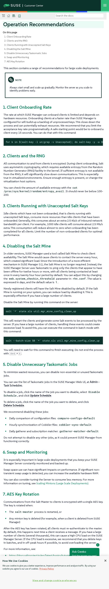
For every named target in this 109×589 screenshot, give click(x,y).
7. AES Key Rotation (14, 61)
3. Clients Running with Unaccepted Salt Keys (27, 44)
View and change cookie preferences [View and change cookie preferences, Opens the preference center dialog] (54, 580)
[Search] (79, 16)
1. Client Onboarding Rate (17, 36)
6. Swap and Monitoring (16, 57)
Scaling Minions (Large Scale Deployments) (62, 483)
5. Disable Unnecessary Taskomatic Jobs (25, 53)
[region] (54, 572)
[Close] (105, 560)
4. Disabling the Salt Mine (17, 49)
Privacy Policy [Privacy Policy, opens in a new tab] (46, 568)
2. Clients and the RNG (16, 40)
